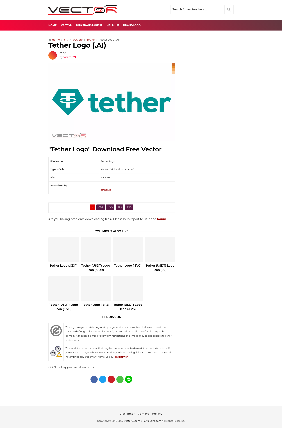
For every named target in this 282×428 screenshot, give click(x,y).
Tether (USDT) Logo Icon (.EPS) (127, 307)
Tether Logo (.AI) (77, 45)
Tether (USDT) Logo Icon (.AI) (160, 268)
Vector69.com (132, 420)
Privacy (157, 413)
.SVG (110, 207)
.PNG (129, 207)
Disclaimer (127, 413)
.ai (92, 207)
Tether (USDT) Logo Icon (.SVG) (63, 307)
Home (52, 25)
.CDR (100, 207)
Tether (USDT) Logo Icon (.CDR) (95, 268)
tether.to (106, 189)
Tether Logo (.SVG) (128, 265)
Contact (143, 413)
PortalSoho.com (152, 420)
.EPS (119, 207)
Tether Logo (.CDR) (63, 265)
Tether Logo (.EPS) (95, 304)
